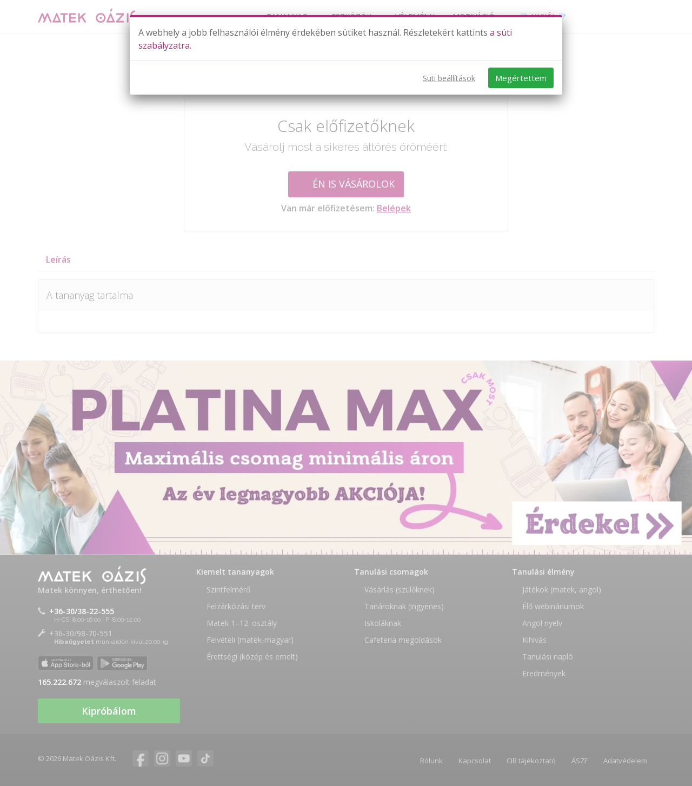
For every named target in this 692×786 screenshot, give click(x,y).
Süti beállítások (449, 78)
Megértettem (521, 77)
